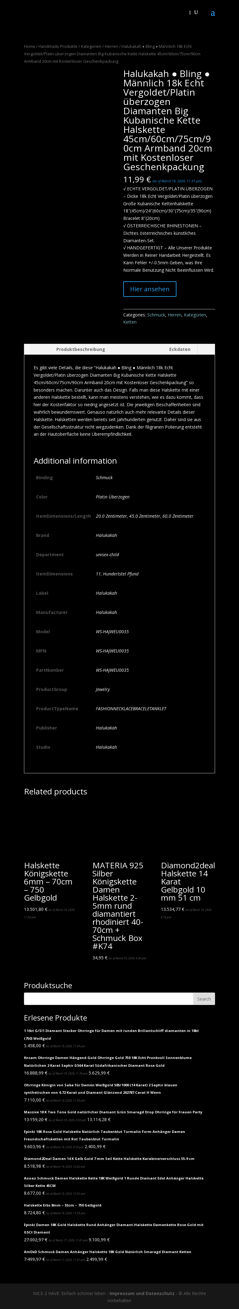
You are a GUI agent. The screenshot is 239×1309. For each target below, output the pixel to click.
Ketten (130, 322)
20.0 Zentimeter (111, 516)
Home (29, 46)
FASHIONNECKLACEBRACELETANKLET (131, 708)
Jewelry (103, 689)
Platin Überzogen (112, 497)
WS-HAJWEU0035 (112, 631)
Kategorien (91, 46)
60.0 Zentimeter (178, 516)
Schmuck (156, 315)
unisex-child (107, 554)
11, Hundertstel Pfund (117, 574)
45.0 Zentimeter (144, 516)
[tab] (68, 349)
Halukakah (106, 535)
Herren (111, 46)
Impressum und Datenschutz (142, 1293)
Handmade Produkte (58, 46)
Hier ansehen (150, 289)
